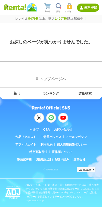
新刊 (17, 93)
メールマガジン (76, 136)
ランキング (51, 93)
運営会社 (79, 159)
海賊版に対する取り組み (52, 159)
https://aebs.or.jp (35, 200)
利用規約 (46, 144)
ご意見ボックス (51, 136)
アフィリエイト (25, 144)
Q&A (46, 129)
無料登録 (90, 8)
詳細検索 (85, 93)
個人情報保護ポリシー (72, 144)
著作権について (62, 151)
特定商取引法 (38, 151)
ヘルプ (34, 129)
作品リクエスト (25, 136)
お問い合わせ (63, 129)
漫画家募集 (24, 159)
